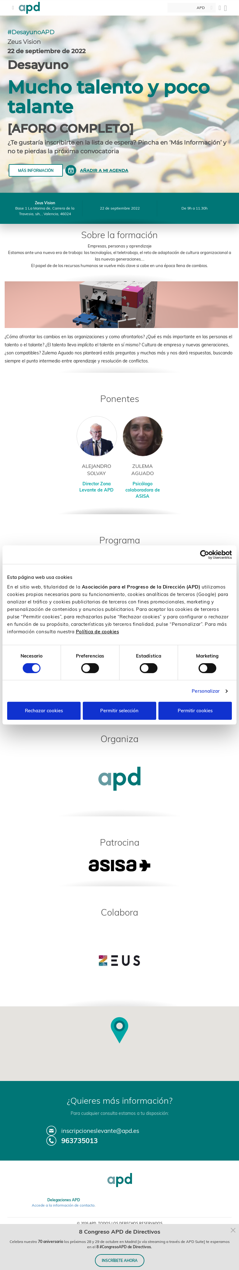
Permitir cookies (195, 711)
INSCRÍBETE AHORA (120, 1260)
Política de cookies (97, 632)
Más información (36, 170)
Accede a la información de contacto (63, 1205)
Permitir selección (119, 711)
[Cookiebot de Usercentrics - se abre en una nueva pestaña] (204, 554)
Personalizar (206, 691)
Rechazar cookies (44, 711)
